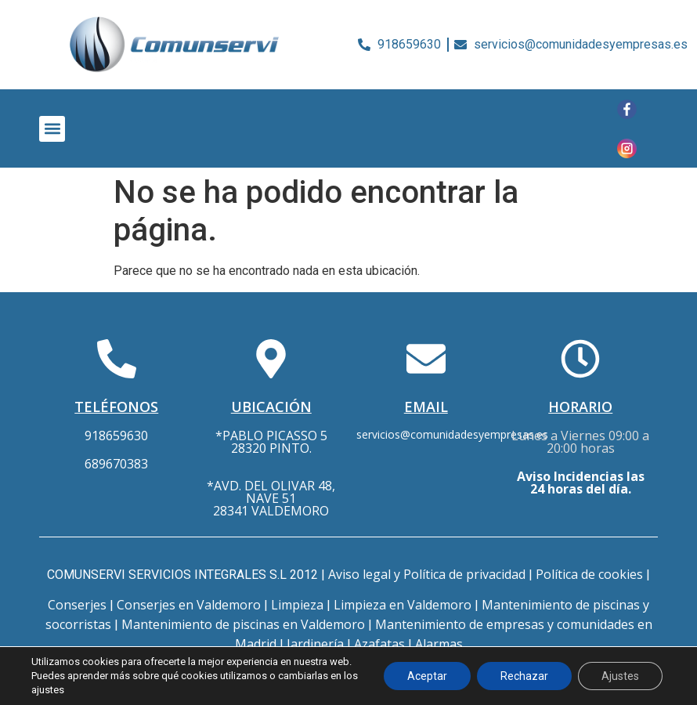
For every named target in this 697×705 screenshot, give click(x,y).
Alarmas (439, 644)
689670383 (116, 463)
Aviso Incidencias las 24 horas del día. (581, 482)
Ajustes (620, 676)
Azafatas (379, 644)
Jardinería (315, 644)
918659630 (116, 435)
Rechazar (524, 676)
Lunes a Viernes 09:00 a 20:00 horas (580, 442)
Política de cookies (589, 574)
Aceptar (427, 676)
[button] (52, 129)
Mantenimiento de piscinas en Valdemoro (243, 624)
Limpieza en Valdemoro (402, 604)
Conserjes (77, 604)
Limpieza (297, 604)
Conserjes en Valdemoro (189, 604)
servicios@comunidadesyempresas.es (452, 434)
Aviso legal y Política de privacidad (426, 574)
